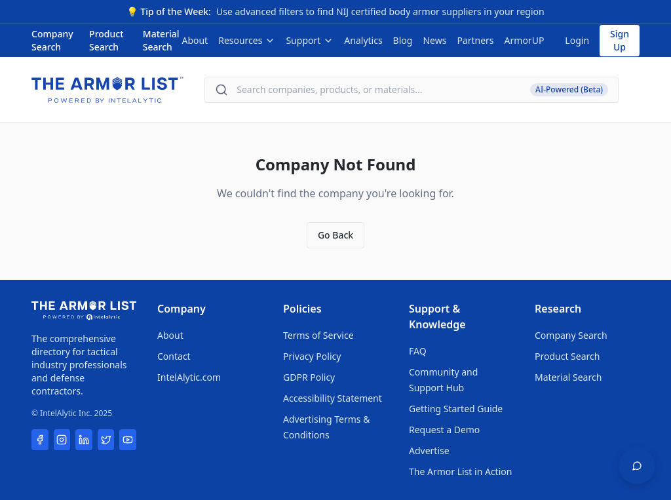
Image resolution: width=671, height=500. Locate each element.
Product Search (106, 40)
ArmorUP (525, 40)
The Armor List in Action (460, 471)
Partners (475, 40)
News (434, 40)
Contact (174, 356)
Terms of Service (318, 335)
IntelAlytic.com (189, 377)
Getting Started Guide (456, 408)
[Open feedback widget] (637, 466)
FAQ (418, 351)
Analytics (363, 40)
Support (310, 40)
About (195, 40)
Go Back (335, 235)
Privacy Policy (312, 356)
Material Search (161, 40)
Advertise (429, 450)
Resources (246, 40)
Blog (403, 40)
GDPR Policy (309, 377)
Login (577, 40)
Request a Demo (444, 429)
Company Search (52, 40)
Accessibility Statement (332, 398)
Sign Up (619, 40)
